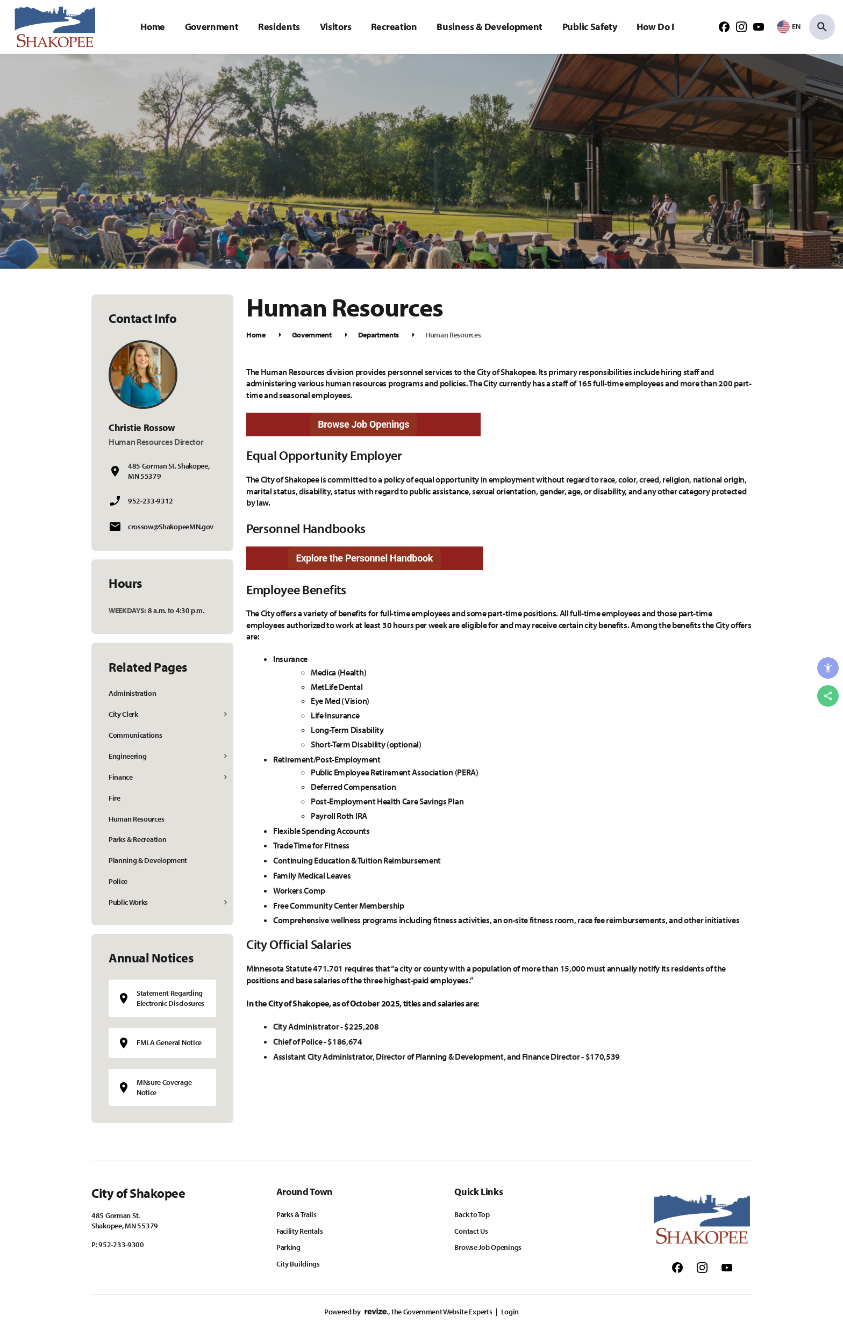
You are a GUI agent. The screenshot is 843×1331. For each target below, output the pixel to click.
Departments (378, 335)
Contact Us (471, 1231)
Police (118, 881)
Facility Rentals (299, 1231)
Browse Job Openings (363, 424)
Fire (114, 798)
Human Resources (136, 819)
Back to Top (471, 1214)
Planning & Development (148, 860)
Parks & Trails (296, 1214)
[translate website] (789, 26)
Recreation (394, 26)
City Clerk (123, 714)
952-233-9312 (150, 501)
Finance (121, 777)
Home (152, 26)
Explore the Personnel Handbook (364, 558)
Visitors (335, 26)
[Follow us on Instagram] (741, 26)
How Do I (655, 26)
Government (212, 26)
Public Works (128, 902)
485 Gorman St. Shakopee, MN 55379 (168, 471)
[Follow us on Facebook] (724, 26)
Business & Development (489, 26)
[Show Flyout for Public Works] (226, 902)
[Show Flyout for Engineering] (226, 756)
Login (510, 1311)
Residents (279, 26)
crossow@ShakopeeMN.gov (170, 526)
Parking (288, 1247)
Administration (132, 693)
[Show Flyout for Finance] (226, 777)
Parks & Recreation (137, 839)
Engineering (127, 756)
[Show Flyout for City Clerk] (226, 714)
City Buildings (298, 1264)
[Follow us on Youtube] (758, 26)
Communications (135, 735)
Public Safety (589, 26)
